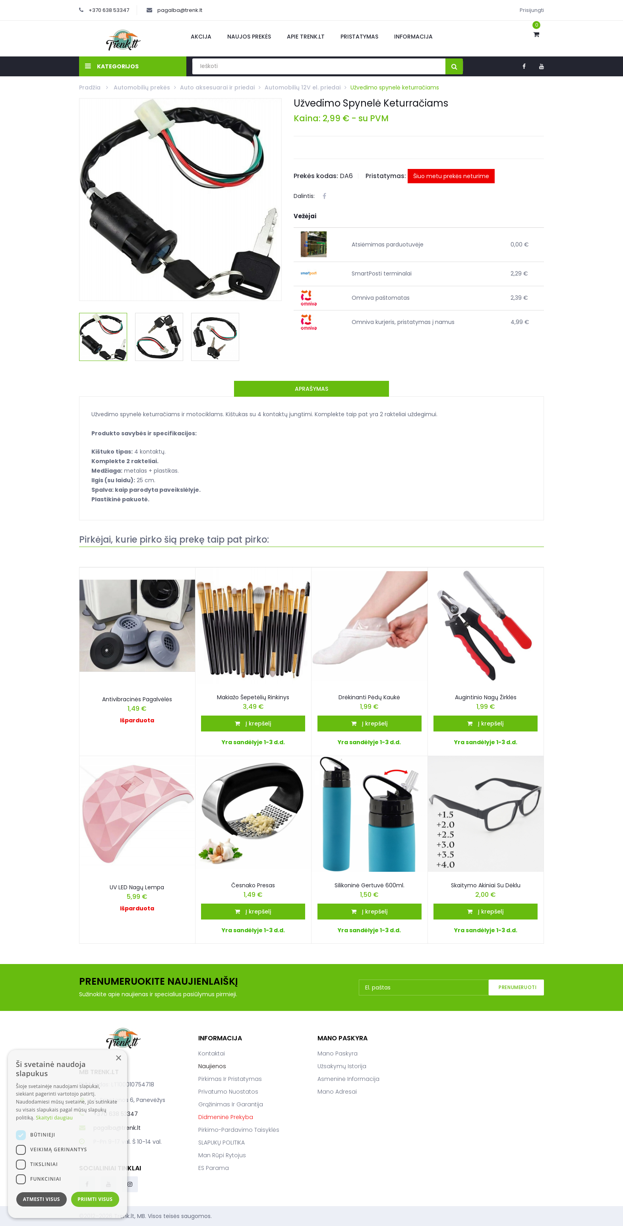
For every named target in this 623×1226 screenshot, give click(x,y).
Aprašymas (311, 389)
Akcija (201, 37)
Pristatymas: (386, 176)
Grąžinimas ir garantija (230, 1104)
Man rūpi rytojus (222, 1155)
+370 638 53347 (109, 10)
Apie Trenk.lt (306, 37)
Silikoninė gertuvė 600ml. (369, 885)
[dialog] (67, 1134)
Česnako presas (253, 885)
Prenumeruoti (517, 987)
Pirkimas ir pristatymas (230, 1079)
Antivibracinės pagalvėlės (137, 699)
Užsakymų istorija (341, 1066)
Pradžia (90, 87)
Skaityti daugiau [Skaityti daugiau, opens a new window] (54, 1117)
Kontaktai (211, 1053)
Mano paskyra (337, 1053)
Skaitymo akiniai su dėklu (485, 885)
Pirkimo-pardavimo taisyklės (238, 1130)
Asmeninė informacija (348, 1079)
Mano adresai (337, 1092)
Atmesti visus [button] (41, 1199)
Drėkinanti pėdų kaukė (369, 697)
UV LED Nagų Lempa (137, 887)
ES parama (213, 1168)
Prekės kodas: (316, 175)
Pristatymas (359, 37)
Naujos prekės (249, 37)
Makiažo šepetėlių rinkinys (253, 697)
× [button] (118, 1058)
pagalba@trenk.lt (179, 10)
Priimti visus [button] (94, 1199)
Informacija (413, 37)
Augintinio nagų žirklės (486, 697)
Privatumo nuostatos (228, 1092)
